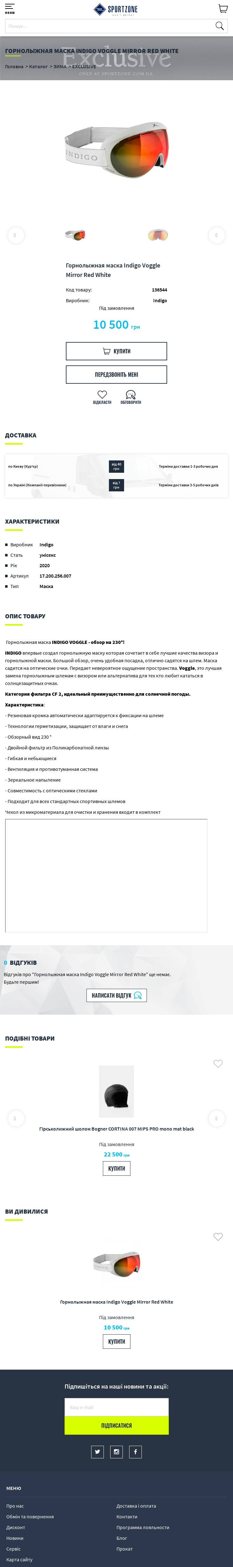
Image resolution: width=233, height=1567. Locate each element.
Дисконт (15, 1527)
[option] (116, 151)
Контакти (126, 1516)
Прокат (124, 1549)
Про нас (15, 1506)
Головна (14, 66)
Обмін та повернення (30, 1516)
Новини (14, 1538)
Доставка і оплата (136, 1506)
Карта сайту (19, 1559)
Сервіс (13, 1549)
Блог (121, 1538)
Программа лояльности (142, 1527)
